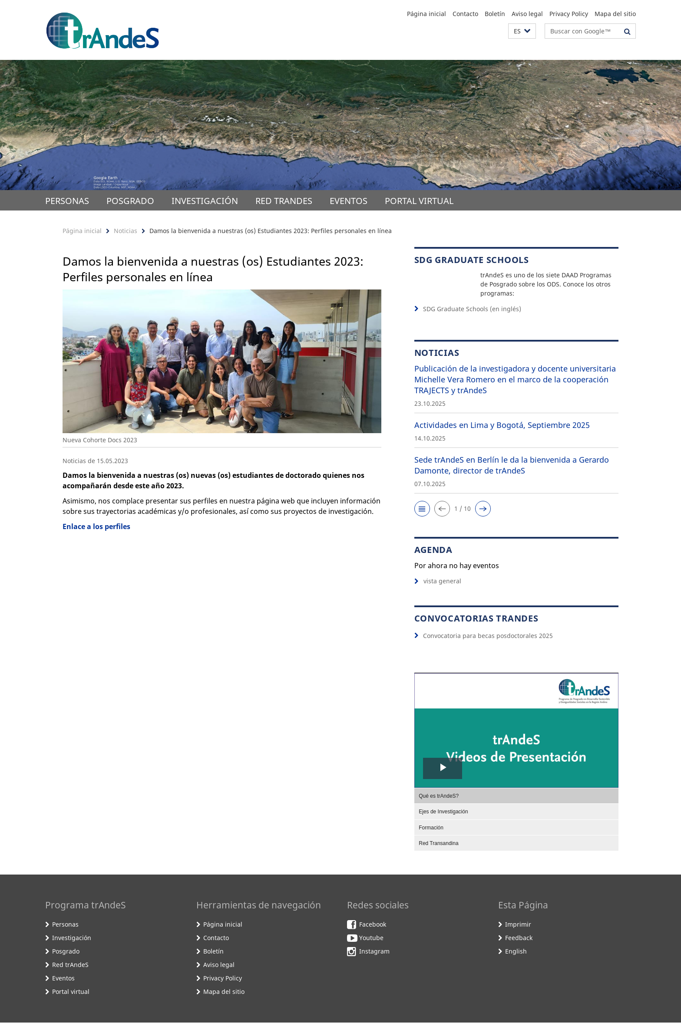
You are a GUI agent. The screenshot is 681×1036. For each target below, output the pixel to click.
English (516, 965)
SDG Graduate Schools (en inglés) (472, 323)
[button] (522, 31)
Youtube (371, 951)
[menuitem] (516, 809)
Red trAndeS (283, 201)
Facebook (372, 938)
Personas (67, 201)
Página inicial (426, 14)
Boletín (495, 14)
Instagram (374, 965)
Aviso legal (527, 14)
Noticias (125, 231)
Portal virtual (419, 201)
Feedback (518, 951)
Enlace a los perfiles (96, 526)
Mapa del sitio (615, 14)
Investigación (205, 201)
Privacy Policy (568, 14)
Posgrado (130, 201)
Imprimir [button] (518, 938)
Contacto (465, 14)
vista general (437, 594)
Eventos (348, 201)
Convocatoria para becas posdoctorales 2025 (488, 649)
